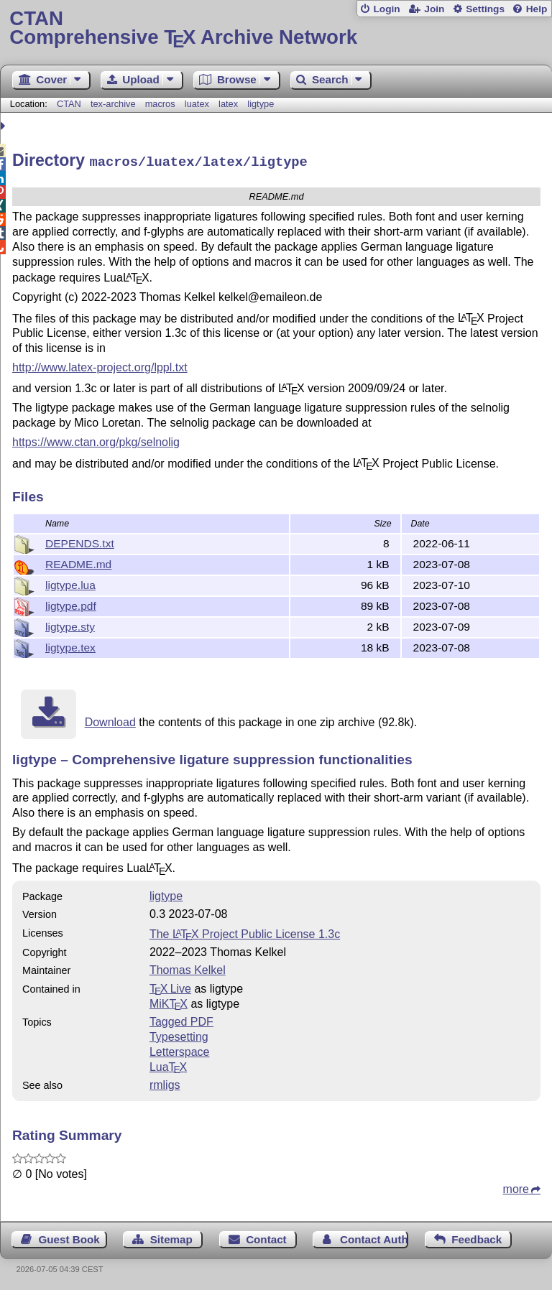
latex (228, 103)
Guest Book (69, 1237)
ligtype (260, 103)
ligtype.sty (70, 624)
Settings (485, 9)
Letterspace (180, 1050)
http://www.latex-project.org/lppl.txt (100, 365)
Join (434, 9)
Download (110, 720)
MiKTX (169, 1002)
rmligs (165, 1083)
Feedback (476, 1237)
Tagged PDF (181, 1019)
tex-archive (113, 103)
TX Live (170, 986)
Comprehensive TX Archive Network (275, 28)
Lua (168, 1065)
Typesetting (179, 1035)
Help (537, 9)
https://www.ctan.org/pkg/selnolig (96, 440)
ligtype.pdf (70, 604)
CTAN (69, 103)
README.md (78, 562)
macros (160, 103)
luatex (197, 103)
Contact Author (374, 1237)
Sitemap (171, 1237)
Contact (266, 1237)
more (516, 1187)
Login (386, 9)
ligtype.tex (70, 645)
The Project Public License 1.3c (245, 932)
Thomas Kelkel (188, 968)
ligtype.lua (70, 583)
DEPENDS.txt (79, 541)
